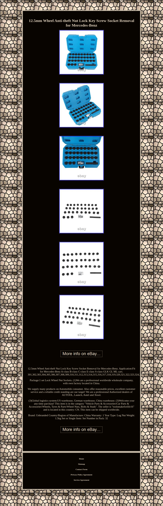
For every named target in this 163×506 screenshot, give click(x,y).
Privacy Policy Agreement (81, 475)
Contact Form (81, 469)
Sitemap (81, 464)
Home (81, 459)
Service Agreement (81, 480)
